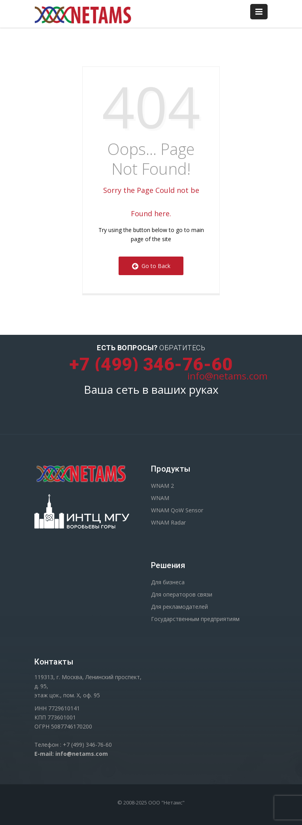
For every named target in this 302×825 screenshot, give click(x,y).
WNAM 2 (162, 485)
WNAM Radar (168, 522)
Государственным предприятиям (195, 619)
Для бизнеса (168, 582)
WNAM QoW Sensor (177, 510)
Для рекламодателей (179, 606)
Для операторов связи (181, 594)
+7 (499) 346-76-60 (151, 364)
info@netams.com (227, 375)
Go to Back (151, 266)
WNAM (160, 498)
